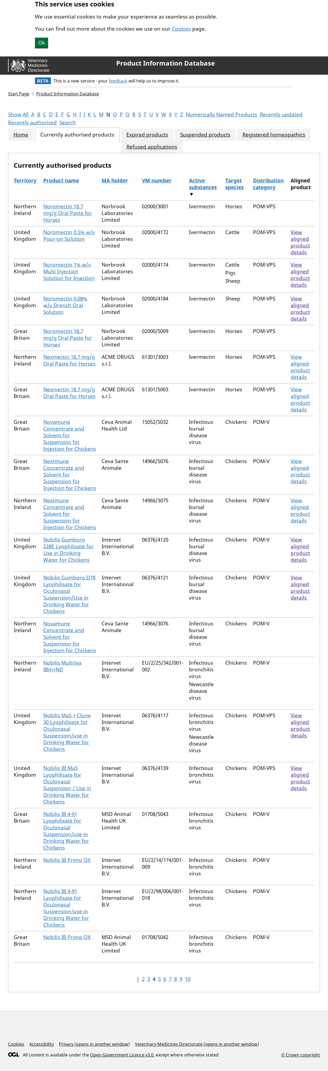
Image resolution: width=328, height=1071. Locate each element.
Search (67, 122)
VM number (157, 180)
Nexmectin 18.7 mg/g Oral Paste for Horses (69, 360)
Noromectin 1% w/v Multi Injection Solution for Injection (69, 271)
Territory (25, 180)
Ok (41, 42)
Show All (18, 114)
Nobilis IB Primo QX (67, 860)
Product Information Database (165, 63)
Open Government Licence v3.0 (122, 1055)
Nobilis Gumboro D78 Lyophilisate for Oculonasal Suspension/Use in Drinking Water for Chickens (69, 594)
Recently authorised (32, 122)
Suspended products (205, 134)
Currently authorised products (77, 134)
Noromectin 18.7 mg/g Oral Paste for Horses (67, 213)
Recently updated (281, 114)
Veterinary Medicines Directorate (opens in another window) (197, 1044)
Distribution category (268, 184)
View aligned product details (300, 242)
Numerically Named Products (221, 114)
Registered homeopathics (274, 134)
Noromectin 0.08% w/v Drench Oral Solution (65, 305)
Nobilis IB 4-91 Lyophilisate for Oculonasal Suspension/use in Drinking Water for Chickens (66, 831)
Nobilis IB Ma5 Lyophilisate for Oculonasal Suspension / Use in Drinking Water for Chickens (67, 785)
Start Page (18, 94)
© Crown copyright (300, 1055)
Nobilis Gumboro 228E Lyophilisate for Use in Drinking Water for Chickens (68, 549)
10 (187, 979)
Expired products (147, 134)
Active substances (203, 184)
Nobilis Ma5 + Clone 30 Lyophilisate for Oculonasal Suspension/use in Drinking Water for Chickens (67, 732)
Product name (61, 180)
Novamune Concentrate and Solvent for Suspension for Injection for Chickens (69, 435)
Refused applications (151, 147)
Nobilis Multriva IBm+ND (62, 666)
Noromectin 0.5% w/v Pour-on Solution (69, 235)
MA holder (115, 180)
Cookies (181, 28)
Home (20, 134)
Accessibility (41, 1044)
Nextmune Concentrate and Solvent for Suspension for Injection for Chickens (69, 475)
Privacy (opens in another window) (94, 1044)
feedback (118, 81)
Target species (234, 184)
